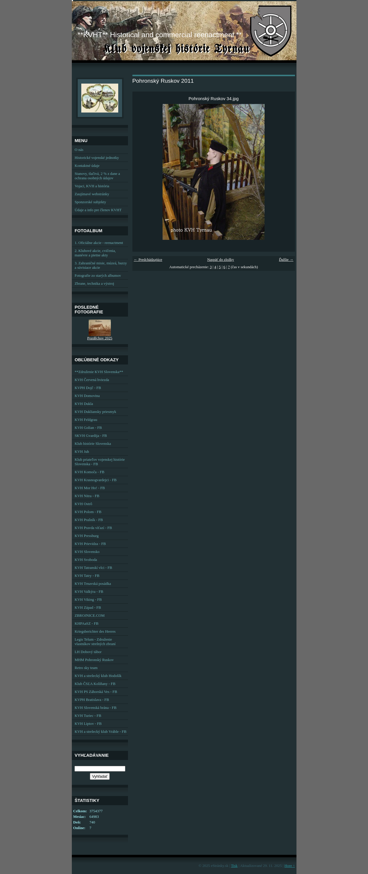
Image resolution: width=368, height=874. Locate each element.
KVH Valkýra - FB (89, 592)
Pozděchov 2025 (99, 338)
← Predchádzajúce (148, 260)
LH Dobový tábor (88, 652)
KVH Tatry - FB (87, 576)
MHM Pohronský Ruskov (94, 660)
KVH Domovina (87, 396)
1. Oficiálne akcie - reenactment (99, 243)
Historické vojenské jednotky (97, 158)
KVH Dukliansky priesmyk (95, 412)
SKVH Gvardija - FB (91, 436)
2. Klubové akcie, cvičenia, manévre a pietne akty (95, 253)
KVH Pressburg (87, 536)
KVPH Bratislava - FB (92, 700)
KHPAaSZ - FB (87, 623)
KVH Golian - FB (88, 428)
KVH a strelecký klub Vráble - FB (101, 732)
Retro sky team (86, 668)
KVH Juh (82, 452)
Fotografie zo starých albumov (98, 276)
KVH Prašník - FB (89, 520)
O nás (79, 150)
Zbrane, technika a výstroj (94, 283)
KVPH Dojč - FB (88, 388)
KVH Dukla (84, 404)
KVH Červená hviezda (92, 380)
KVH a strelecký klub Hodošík (98, 676)
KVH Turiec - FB (88, 716)
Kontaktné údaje (87, 166)
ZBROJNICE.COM (90, 615)
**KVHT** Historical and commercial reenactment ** (160, 35)
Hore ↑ (289, 866)
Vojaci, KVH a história (92, 186)
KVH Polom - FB (88, 512)
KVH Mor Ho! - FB (90, 488)
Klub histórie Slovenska (93, 444)
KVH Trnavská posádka (93, 584)
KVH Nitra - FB (87, 496)
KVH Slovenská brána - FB (95, 708)
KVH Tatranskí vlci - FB (93, 568)
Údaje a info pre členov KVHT (98, 210)
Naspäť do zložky (220, 260)
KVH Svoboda (86, 560)
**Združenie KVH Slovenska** (99, 372)
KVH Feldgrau (86, 420)
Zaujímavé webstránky (92, 194)
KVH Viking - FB (88, 600)
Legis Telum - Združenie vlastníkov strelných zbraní (95, 641)
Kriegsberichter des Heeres (95, 631)
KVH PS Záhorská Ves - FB (96, 692)
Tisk (234, 866)
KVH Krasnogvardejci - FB (96, 480)
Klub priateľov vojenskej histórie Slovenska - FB (100, 462)
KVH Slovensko (87, 552)
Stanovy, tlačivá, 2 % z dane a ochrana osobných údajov (97, 176)
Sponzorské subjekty (90, 202)
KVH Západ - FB (88, 608)
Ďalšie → (286, 260)
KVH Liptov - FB (88, 724)
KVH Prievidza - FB (90, 544)
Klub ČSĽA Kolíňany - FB (95, 684)
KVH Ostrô (83, 504)
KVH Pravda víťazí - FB (93, 528)
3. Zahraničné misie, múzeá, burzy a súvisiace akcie (101, 265)
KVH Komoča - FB (90, 472)
